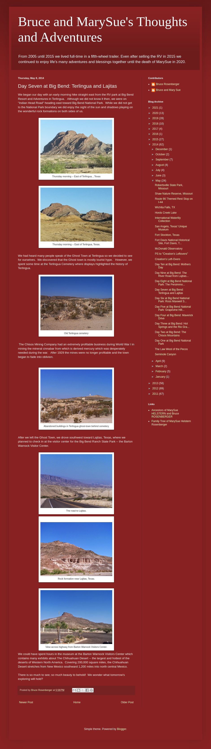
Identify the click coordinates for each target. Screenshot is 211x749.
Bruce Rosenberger (167, 84)
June (159, 175)
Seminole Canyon (165, 354)
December (162, 149)
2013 (155, 383)
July (158, 170)
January (161, 376)
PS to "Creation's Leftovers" (171, 253)
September (162, 159)
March (160, 366)
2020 (155, 113)
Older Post (127, 702)
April (159, 361)
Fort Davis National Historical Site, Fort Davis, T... (172, 242)
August (160, 164)
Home (77, 702)
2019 (155, 118)
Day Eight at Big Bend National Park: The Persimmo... (173, 283)
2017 (155, 128)
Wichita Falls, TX (165, 207)
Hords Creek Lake (166, 212)
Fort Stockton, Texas (167, 235)
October (161, 154)
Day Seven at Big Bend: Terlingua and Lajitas (169, 291)
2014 (155, 144)
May (158, 180)
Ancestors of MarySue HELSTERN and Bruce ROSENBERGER (165, 413)
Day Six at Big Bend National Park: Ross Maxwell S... (172, 300)
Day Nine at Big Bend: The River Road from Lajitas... (172, 274)
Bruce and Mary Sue (168, 90)
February (161, 371)
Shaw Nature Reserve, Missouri (174, 193)
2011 (155, 393)
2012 (155, 388)
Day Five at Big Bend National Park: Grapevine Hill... (173, 308)
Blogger (121, 729)
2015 (155, 139)
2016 (155, 134)
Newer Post (26, 702)
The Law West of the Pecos (171, 349)
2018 (155, 123)
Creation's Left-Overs (167, 259)
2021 (155, 107)
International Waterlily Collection (168, 219)
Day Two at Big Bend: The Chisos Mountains (170, 334)
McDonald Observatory (168, 248)
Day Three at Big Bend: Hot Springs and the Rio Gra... (172, 325)
